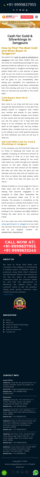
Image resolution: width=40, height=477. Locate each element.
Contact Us (10, 332)
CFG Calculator (27, 17)
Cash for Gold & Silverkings (17, 325)
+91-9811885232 (19, 453)
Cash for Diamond (13, 329)
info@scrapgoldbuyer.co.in (21, 389)
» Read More (8, 294)
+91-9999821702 (19, 417)
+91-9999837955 (20, 4)
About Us (9, 322)
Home (8, 320)
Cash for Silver (12, 327)
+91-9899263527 (20, 429)
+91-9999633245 (20, 406)
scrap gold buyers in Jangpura (15, 224)
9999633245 (8, 394)
